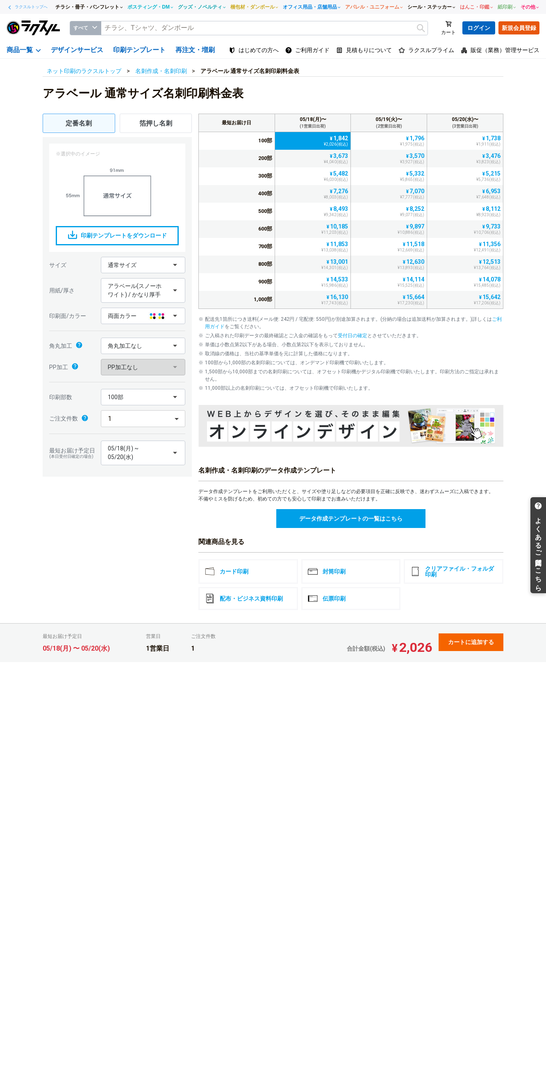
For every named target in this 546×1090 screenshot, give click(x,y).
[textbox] (264, 28)
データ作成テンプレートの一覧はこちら (351, 518)
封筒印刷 (327, 571)
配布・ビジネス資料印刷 (244, 598)
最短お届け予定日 (73, 453)
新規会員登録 (519, 28)
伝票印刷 (327, 598)
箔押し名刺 (155, 123)
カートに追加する (471, 642)
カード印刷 (226, 571)
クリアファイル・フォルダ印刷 (452, 571)
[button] (143, 265)
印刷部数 (60, 397)
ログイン (478, 28)
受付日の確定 (352, 335)
